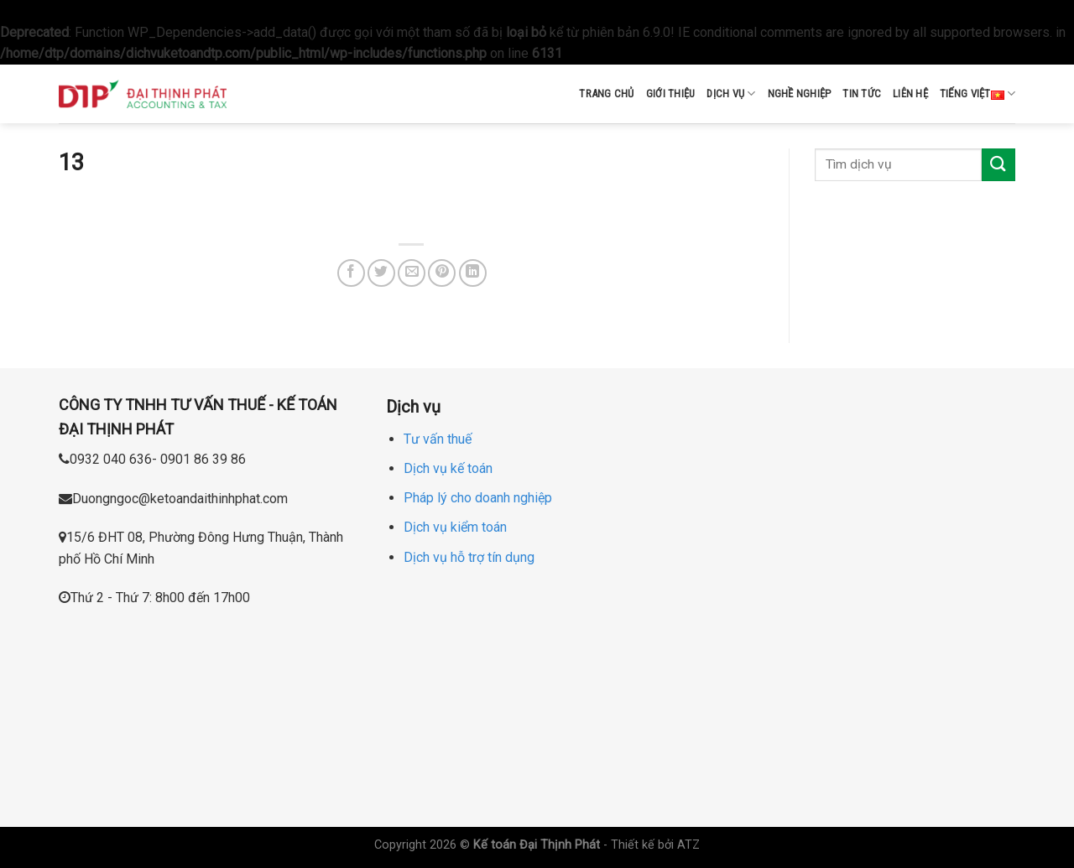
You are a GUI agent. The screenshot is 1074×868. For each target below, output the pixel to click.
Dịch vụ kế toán (448, 468)
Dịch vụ (730, 93)
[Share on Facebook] (351, 273)
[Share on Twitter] (381, 273)
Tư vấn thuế (438, 439)
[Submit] (998, 164)
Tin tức (861, 93)
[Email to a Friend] (411, 273)
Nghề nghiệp (800, 93)
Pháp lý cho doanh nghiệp (478, 498)
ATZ (688, 845)
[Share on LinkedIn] (473, 273)
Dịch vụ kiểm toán (455, 527)
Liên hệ (910, 93)
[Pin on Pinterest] (442, 273)
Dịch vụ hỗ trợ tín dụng (469, 557)
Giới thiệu (671, 93)
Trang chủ (606, 93)
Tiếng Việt (977, 94)
